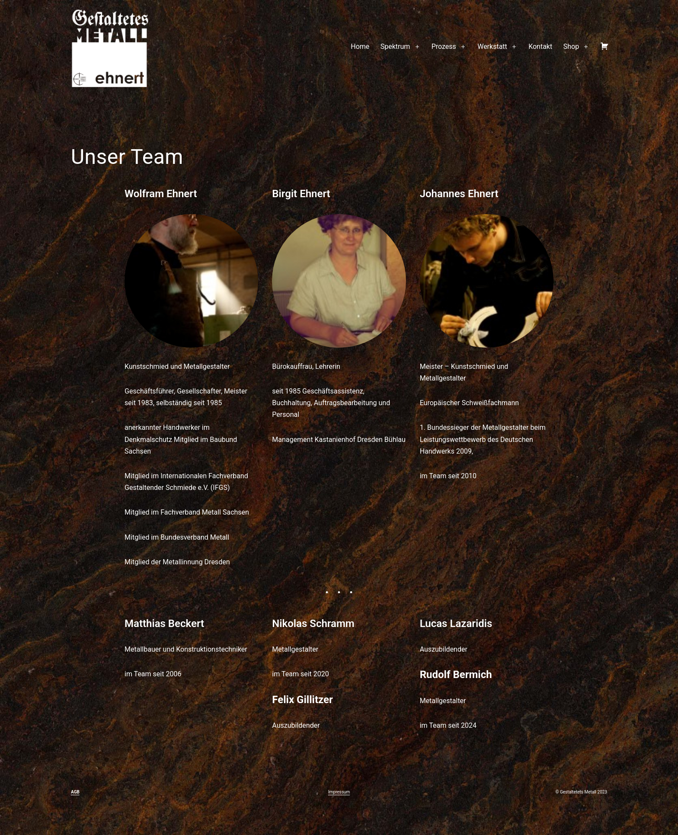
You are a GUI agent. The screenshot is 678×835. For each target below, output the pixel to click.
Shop (571, 46)
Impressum (339, 792)
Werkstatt (492, 46)
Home (360, 46)
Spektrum (395, 46)
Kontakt (540, 46)
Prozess (444, 46)
